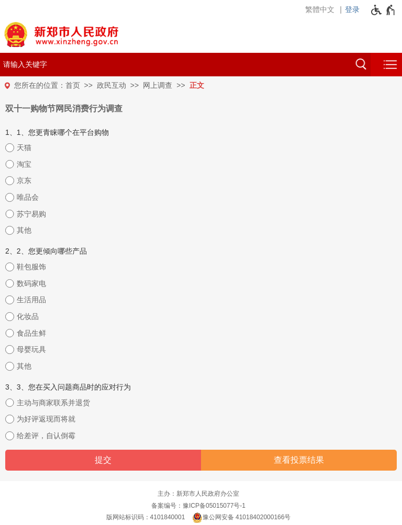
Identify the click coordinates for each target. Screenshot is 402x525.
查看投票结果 (299, 459)
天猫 (24, 147)
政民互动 (111, 85)
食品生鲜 (31, 333)
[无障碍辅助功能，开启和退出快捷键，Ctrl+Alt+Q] (383, 10)
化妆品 (28, 316)
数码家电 (31, 283)
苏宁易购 (31, 214)
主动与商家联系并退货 (53, 402)
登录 (352, 9)
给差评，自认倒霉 (46, 435)
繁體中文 (319, 9)
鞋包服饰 (31, 266)
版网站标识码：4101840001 (145, 517)
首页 (72, 85)
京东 (24, 180)
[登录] (355, 9)
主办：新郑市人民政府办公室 (198, 493)
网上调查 (157, 85)
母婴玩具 (31, 349)
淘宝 (24, 164)
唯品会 (28, 197)
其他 (24, 230)
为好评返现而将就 (46, 419)
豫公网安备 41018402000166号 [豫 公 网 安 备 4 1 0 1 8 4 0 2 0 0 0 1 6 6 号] (241, 517)
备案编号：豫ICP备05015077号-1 (198, 505)
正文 (196, 85)
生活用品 (31, 299)
